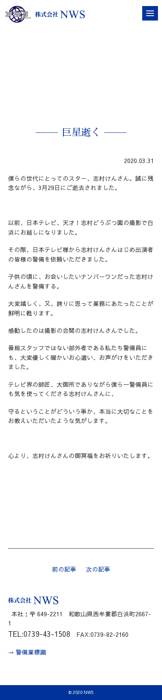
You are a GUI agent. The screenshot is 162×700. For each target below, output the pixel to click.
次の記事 (98, 569)
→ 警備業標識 (27, 652)
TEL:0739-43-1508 (39, 634)
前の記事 (64, 569)
